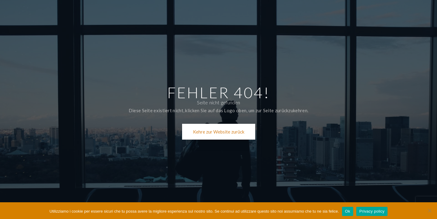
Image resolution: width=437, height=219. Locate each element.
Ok (347, 211)
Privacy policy (371, 211)
